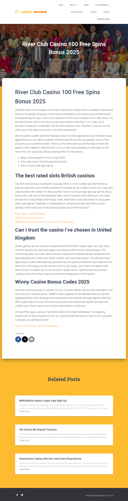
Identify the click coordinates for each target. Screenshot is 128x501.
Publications (77, 12)
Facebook (17, 494)
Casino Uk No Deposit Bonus (30, 217)
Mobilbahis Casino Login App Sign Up (43, 400)
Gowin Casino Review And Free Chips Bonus (38, 325)
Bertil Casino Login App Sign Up (31, 213)
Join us (107, 12)
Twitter (22, 494)
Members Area (103, 19)
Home (60, 5)
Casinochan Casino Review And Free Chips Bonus (50, 458)
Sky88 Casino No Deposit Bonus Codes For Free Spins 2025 (46, 221)
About (73, 5)
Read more (24, 411)
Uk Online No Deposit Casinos (38, 429)
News (86, 5)
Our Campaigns (102, 5)
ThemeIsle (108, 495)
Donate (93, 12)
